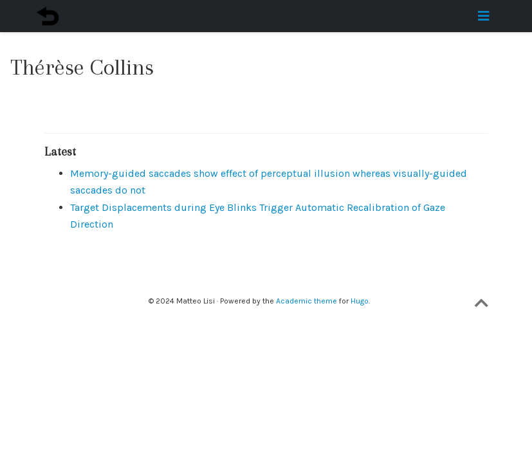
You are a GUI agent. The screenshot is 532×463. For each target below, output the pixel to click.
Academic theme (306, 300)
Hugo (360, 300)
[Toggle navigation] (484, 16)
